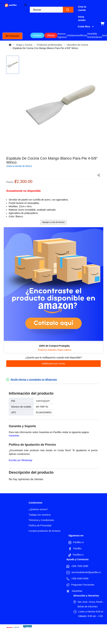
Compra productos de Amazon (44, 531)
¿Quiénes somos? (38, 509)
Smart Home (90, 35)
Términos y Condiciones (41, 520)
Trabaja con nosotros (40, 514)
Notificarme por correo (53, 363)
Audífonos (82, 35)
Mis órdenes (98, 35)
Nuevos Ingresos (62, 35)
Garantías (14, 435)
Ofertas (51, 35)
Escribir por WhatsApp (20, 460)
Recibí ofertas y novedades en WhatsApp (34, 379)
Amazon (37, 35)
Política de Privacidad (40, 525)
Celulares (72, 35)
